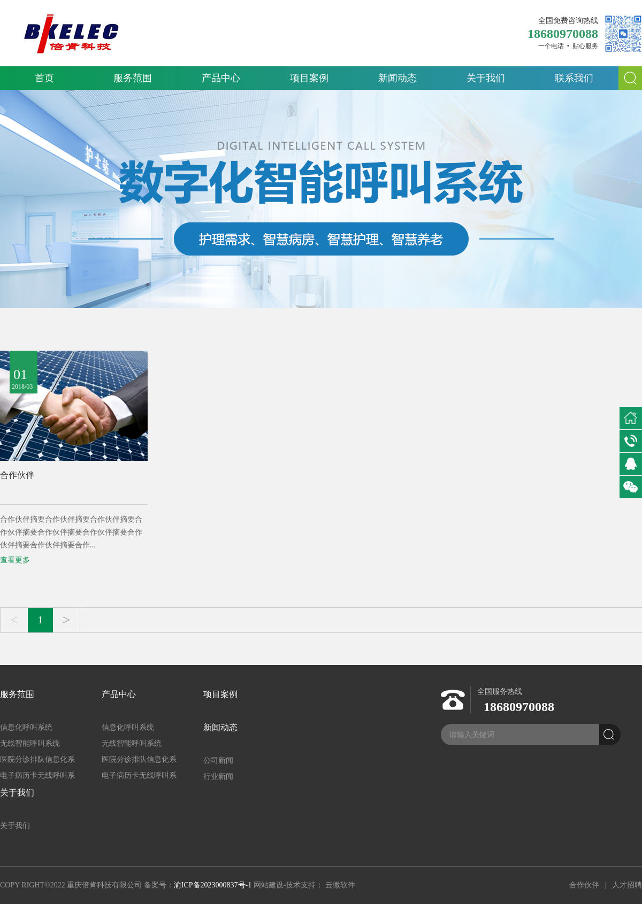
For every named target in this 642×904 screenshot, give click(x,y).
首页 (44, 78)
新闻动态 (397, 78)
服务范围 (132, 78)
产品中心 (221, 78)
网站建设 (269, 885)
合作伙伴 (17, 475)
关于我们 (486, 78)
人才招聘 (627, 885)
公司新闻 (218, 760)
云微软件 (340, 885)
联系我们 (574, 78)
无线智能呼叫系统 (30, 743)
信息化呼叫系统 (26, 727)
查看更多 (15, 560)
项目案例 (309, 78)
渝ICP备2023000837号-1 (212, 885)
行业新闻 (218, 776)
